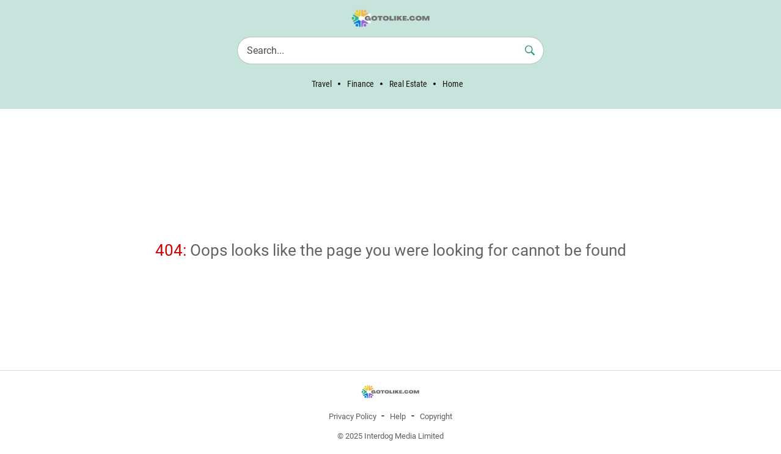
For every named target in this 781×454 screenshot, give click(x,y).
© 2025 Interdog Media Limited (390, 436)
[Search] (390, 50)
